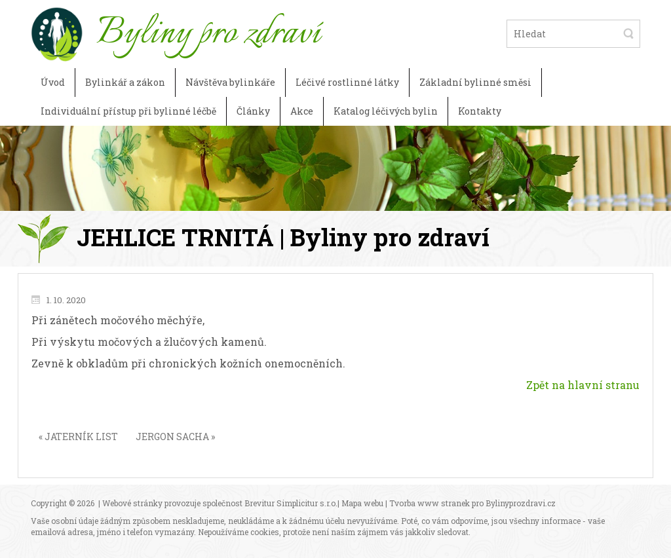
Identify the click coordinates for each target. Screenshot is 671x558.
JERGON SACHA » (175, 436)
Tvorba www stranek (429, 503)
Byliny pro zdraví (208, 33)
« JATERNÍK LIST (78, 436)
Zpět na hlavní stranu (583, 385)
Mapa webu (362, 503)
